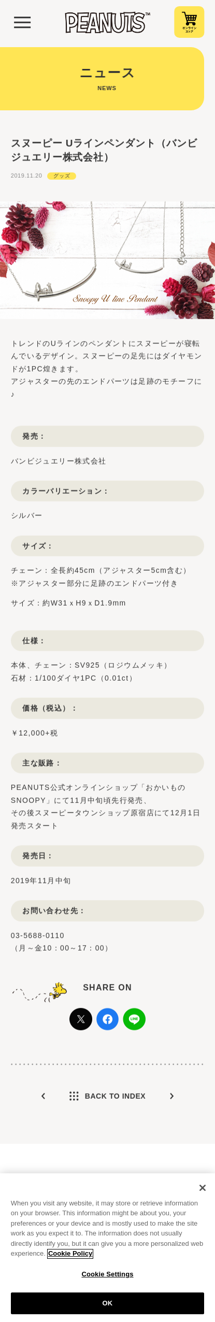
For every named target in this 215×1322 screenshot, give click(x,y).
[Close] (202, 1192)
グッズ (61, 193)
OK (108, 1308)
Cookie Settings (107, 1279)
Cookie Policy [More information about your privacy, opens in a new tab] (70, 1258)
